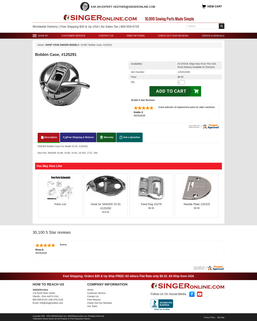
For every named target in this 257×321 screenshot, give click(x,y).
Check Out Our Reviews (173, 35)
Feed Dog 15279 (151, 204)
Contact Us (106, 35)
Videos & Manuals (213, 35)
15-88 (84, 45)
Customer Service (73, 35)
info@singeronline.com (51, 303)
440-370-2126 (56, 299)
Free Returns (136, 35)
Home (41, 45)
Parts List (60, 204)
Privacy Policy (209, 317)
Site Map (220, 317)
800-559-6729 (40, 299)
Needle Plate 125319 (197, 204)
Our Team (92, 306)
